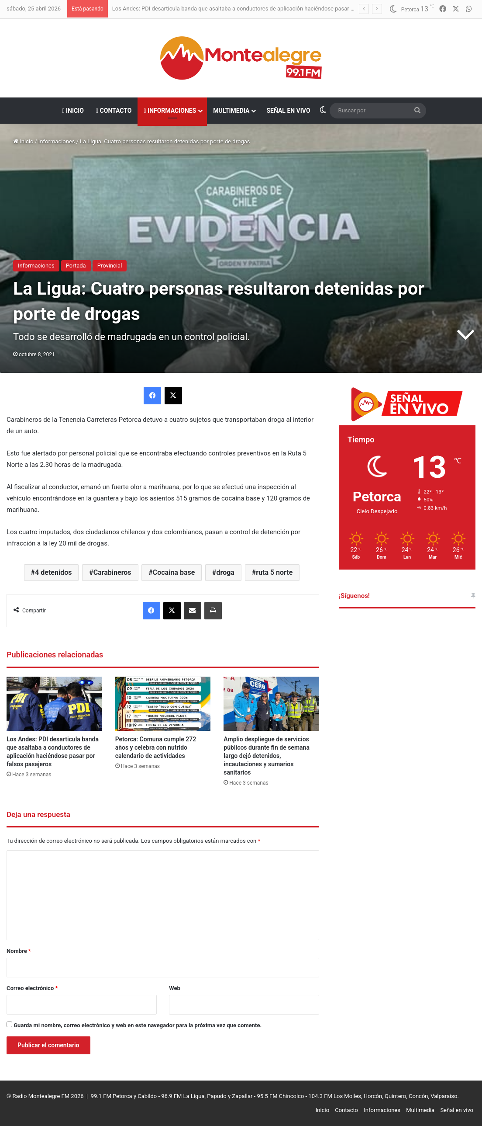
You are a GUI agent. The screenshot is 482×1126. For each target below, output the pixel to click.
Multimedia (231, 110)
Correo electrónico (32, 988)
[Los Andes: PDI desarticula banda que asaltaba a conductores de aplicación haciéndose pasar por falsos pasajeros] (54, 703)
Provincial (109, 265)
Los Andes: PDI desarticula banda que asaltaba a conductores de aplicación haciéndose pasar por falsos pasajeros (257, 8)
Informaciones (170, 110)
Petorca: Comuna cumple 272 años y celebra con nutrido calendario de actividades (155, 747)
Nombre (19, 951)
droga (225, 572)
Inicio (73, 110)
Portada (76, 265)
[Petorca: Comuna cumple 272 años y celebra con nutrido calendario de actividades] (163, 703)
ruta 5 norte (274, 572)
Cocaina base (174, 572)
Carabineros (112, 572)
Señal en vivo (288, 110)
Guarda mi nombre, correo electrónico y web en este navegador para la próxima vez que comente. (138, 1025)
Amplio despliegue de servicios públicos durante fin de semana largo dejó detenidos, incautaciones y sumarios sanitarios (267, 756)
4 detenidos (53, 572)
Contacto (113, 110)
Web (174, 988)
